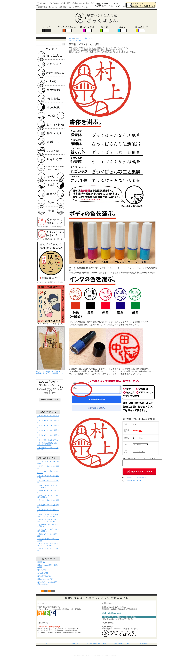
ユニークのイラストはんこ (84, 38)
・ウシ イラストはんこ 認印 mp (47, 440)
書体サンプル (41, 570)
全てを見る (79, 40)
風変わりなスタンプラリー (46, 579)
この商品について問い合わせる (135, 477)
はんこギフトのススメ (44, 576)
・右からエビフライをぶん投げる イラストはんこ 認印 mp (47, 520)
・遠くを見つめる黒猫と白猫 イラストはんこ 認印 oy (47, 444)
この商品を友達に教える (133, 480)
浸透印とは (41, 562)
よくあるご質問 (42, 573)
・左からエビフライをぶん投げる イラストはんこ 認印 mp (47, 515)
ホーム (71, 38)
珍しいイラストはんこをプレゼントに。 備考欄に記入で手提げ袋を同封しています (50, 373)
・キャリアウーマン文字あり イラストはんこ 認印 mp (47, 544)
